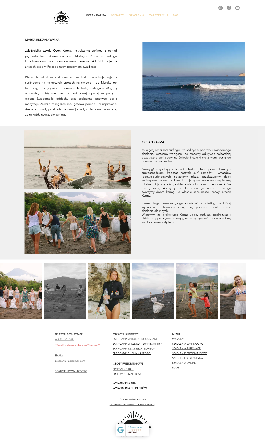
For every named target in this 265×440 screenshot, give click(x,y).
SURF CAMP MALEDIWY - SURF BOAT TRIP (137, 343)
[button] (137, 15)
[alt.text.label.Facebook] (229, 8)
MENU (176, 334)
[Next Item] (239, 291)
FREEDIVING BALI (123, 369)
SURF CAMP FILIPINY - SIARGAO (132, 353)
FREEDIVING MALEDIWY (127, 374)
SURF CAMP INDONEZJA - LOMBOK (134, 348)
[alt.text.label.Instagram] (220, 8)
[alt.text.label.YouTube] (237, 8)
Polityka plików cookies (132, 399)
